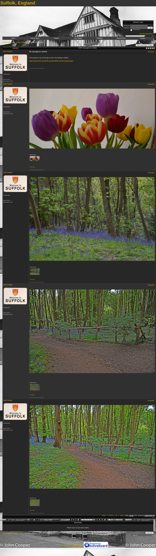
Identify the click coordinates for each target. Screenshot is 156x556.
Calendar (100, 38)
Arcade (142, 38)
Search (56, 38)
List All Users (35, 38)
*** (153, 518)
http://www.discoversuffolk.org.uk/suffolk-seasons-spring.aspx (51, 61)
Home (13, 38)
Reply (151, 45)
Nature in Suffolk (22, 42)
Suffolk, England (8, 42)
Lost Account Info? (146, 34)
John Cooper (7, 51)
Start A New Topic (142, 45)
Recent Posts (121, 38)
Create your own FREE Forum (71, 545)
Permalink (151, 51)
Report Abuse (77, 547)
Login (150, 28)
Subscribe (150, 533)
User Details (78, 38)
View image (32, 167)
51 (116, 515)
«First (104, 515)
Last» (122, 515)
